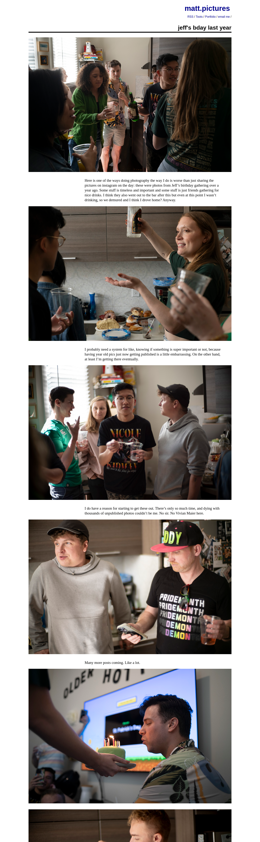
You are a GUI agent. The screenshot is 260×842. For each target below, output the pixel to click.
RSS (190, 16)
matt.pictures (207, 8)
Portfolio (210, 16)
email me (224, 16)
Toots (199, 16)
